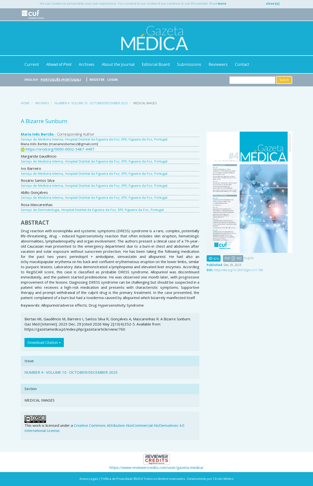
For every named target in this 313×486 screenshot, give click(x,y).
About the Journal (118, 64)
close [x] (272, 3)
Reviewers (218, 64)
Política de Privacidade (117, 479)
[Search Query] (252, 80)
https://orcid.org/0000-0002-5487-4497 (60, 149)
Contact (242, 64)
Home (25, 103)
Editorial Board (156, 64)
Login (112, 79)
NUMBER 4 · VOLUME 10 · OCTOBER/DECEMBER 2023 (91, 103)
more (222, 3)
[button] (233, 258)
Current (31, 64)
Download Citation (44, 342)
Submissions (189, 64)
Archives (86, 64)
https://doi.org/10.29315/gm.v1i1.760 (238, 270)
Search (284, 80)
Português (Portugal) (61, 79)
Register (96, 79)
